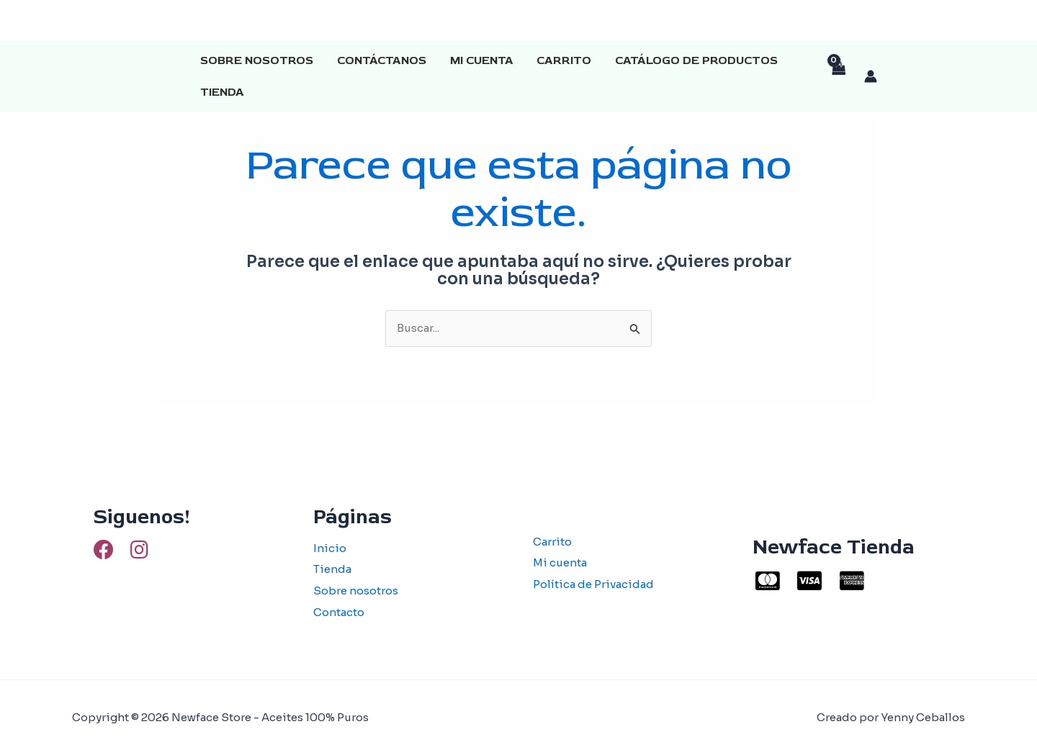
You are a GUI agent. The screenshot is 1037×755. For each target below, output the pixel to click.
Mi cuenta (480, 60)
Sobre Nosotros (256, 60)
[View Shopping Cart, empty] (838, 76)
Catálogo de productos (694, 60)
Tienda (222, 92)
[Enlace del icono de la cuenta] (870, 76)
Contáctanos (381, 60)
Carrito (562, 60)
